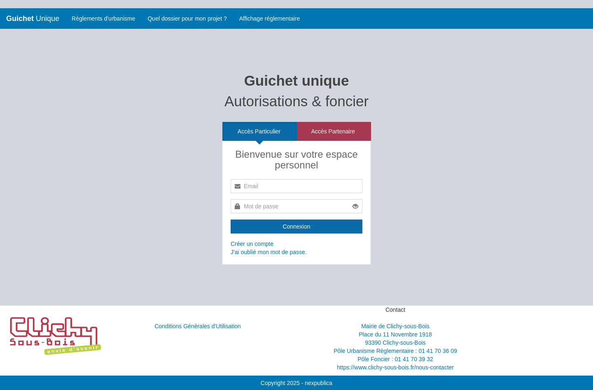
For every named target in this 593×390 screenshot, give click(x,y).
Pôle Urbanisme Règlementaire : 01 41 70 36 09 (395, 351)
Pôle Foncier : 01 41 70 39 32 (395, 359)
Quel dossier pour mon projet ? (186, 18)
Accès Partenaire (333, 131)
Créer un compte (252, 244)
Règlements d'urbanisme (103, 18)
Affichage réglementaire (269, 18)
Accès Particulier (259, 131)
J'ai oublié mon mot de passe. (269, 252)
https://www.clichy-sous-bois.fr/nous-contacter (395, 367)
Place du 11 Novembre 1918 (395, 334)
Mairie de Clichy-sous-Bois (395, 326)
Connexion (297, 226)
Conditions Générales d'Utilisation (197, 326)
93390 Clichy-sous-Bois (395, 342)
